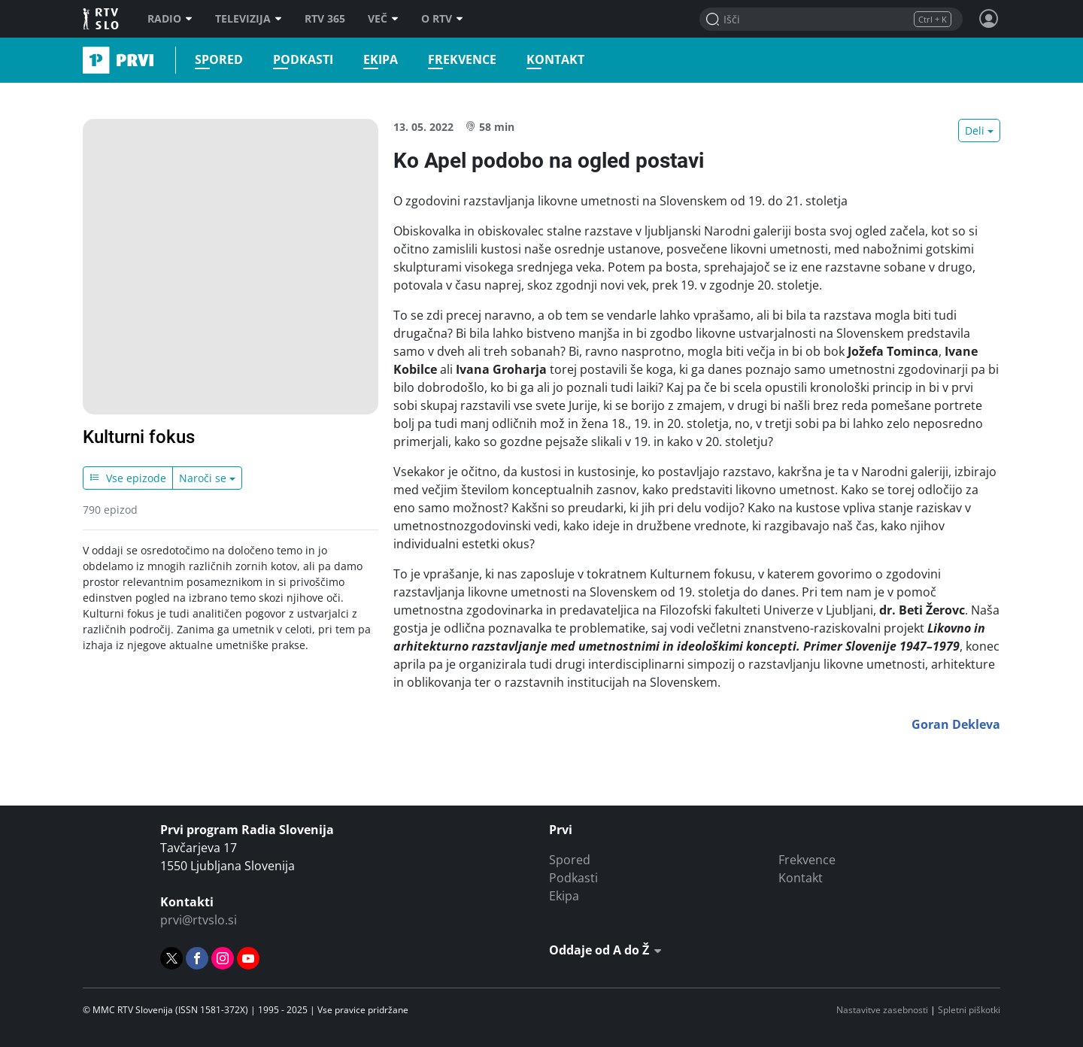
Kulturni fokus (139, 437)
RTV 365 (325, 19)
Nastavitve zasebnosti (882, 1009)
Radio (170, 19)
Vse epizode (127, 478)
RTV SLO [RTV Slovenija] (102, 19)
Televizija (248, 19)
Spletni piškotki (969, 1009)
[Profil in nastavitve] (989, 19)
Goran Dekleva (956, 724)
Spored (219, 60)
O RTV (442, 19)
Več (383, 19)
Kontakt (555, 60)
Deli (974, 130)
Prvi (87, 60)
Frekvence (462, 60)
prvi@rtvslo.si (198, 920)
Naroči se (202, 478)
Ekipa (380, 60)
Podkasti (303, 60)
